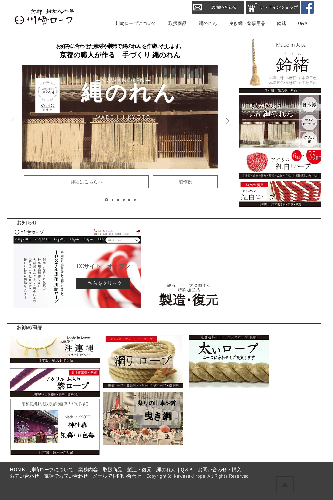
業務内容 (88, 470)
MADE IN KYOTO (124, 117)
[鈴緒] (129, 200)
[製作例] (185, 181)
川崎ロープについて (51, 470)
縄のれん (166, 470)
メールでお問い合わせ (117, 476)
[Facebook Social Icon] (307, 7)
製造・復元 (139, 470)
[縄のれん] (106, 199)
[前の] (13, 121)
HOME (17, 470)
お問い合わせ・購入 (220, 470)
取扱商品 (112, 470)
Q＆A (187, 470)
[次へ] (227, 121)
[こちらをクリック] (103, 283)
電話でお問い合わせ (66, 476)
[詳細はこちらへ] (86, 181)
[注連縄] (124, 200)
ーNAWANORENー (123, 80)
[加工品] (135, 200)
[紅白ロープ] (118, 200)
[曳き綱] (112, 200)
